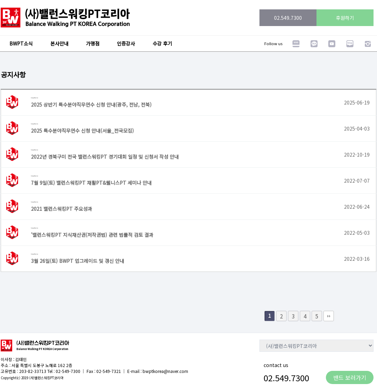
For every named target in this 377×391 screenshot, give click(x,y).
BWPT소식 (21, 43)
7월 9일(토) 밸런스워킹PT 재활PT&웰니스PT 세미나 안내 (91, 182)
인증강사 (126, 43)
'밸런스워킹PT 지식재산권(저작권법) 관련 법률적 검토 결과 (92, 234)
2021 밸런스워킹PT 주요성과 (61, 208)
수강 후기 (162, 43)
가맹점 (92, 43)
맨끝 (328, 316)
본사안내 (59, 43)
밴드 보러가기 (349, 377)
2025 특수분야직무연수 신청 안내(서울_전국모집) (82, 130)
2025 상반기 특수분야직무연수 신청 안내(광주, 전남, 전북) (91, 104)
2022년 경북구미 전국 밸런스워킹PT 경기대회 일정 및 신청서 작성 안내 (105, 156)
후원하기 (345, 17)
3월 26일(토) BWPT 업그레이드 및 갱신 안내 (77, 260)
